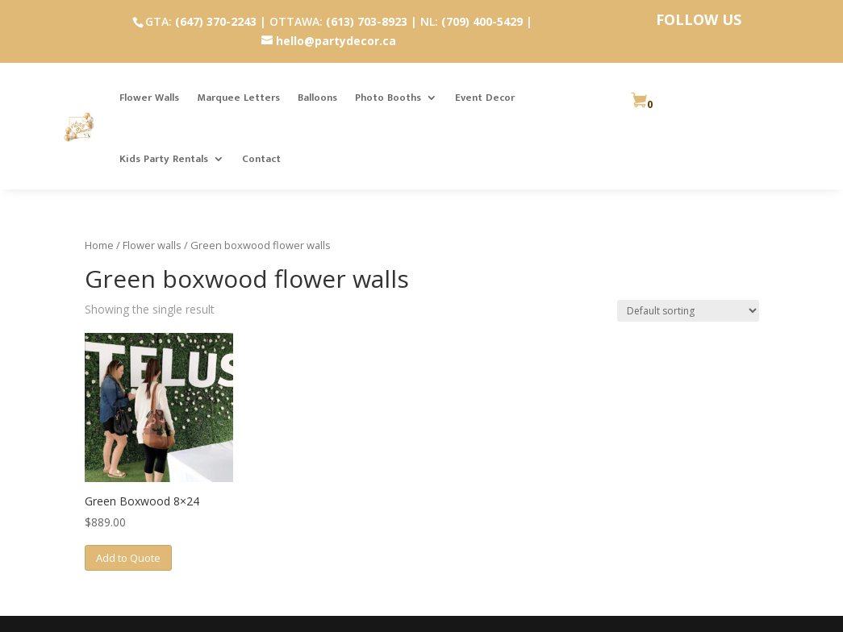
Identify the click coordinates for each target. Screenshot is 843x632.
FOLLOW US (698, 19)
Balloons (317, 97)
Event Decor (485, 97)
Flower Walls (149, 97)
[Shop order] (688, 311)
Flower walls (152, 245)
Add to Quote (128, 558)
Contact (261, 159)
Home (99, 245)
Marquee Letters (238, 97)
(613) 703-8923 (366, 21)
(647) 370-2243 (216, 21)
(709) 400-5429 (482, 21)
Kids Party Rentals (163, 159)
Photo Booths (388, 97)
